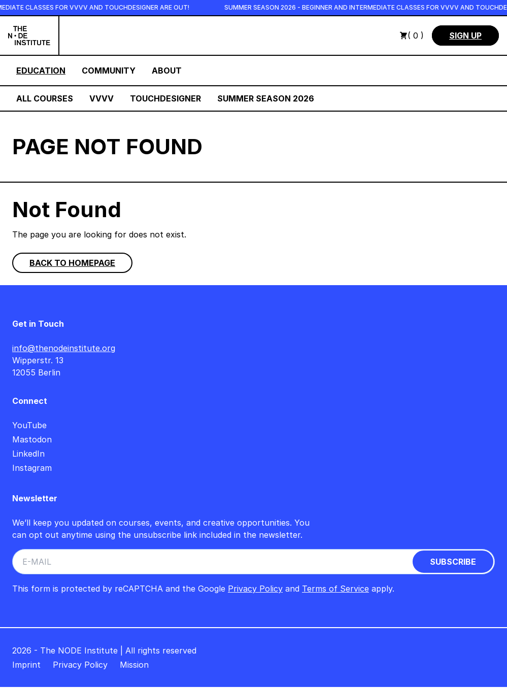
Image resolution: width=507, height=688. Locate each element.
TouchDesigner (165, 98)
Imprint (26, 665)
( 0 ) (411, 35)
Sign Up (465, 35)
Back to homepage (72, 263)
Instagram (32, 468)
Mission (134, 665)
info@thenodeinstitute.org (63, 348)
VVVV (101, 98)
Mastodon (32, 439)
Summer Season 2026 (265, 98)
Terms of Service (335, 588)
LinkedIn (28, 454)
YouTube (29, 425)
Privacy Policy (255, 588)
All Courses (44, 98)
